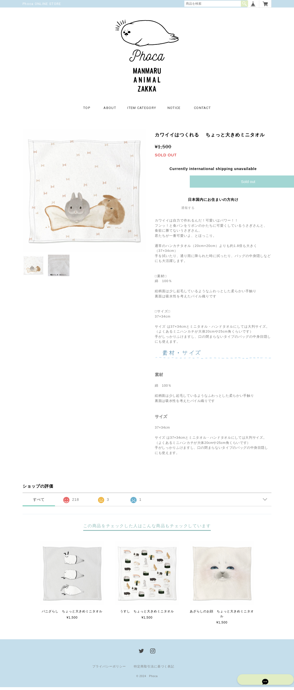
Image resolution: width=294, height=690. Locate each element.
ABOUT (109, 111)
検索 (244, 4)
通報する (188, 211)
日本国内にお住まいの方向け (213, 203)
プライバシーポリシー (109, 669)
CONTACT (202, 111)
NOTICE (174, 111)
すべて (39, 503)
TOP (86, 111)
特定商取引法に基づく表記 (154, 669)
